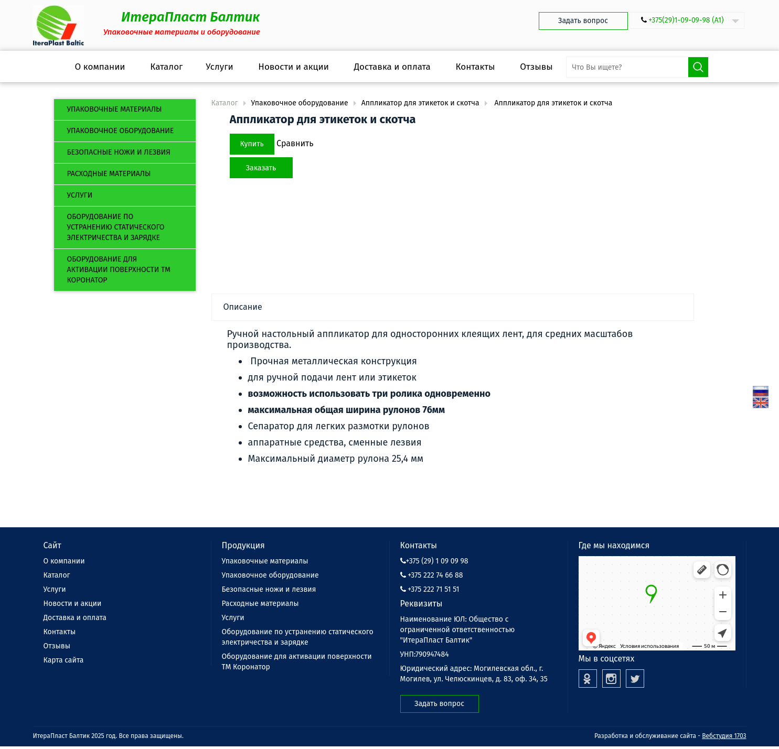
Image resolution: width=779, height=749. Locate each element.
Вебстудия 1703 (724, 736)
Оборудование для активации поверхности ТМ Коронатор (118, 270)
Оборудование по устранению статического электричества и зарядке (116, 227)
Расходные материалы (109, 173)
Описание (242, 307)
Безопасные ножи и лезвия (118, 152)
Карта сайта (64, 660)
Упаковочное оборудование (120, 130)
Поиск (698, 67)
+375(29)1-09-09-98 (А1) (685, 20)
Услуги (80, 195)
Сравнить (295, 143)
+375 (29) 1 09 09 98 (434, 561)
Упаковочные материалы (114, 109)
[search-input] (637, 67)
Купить (252, 143)
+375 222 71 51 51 (430, 589)
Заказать (261, 168)
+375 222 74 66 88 (431, 575)
